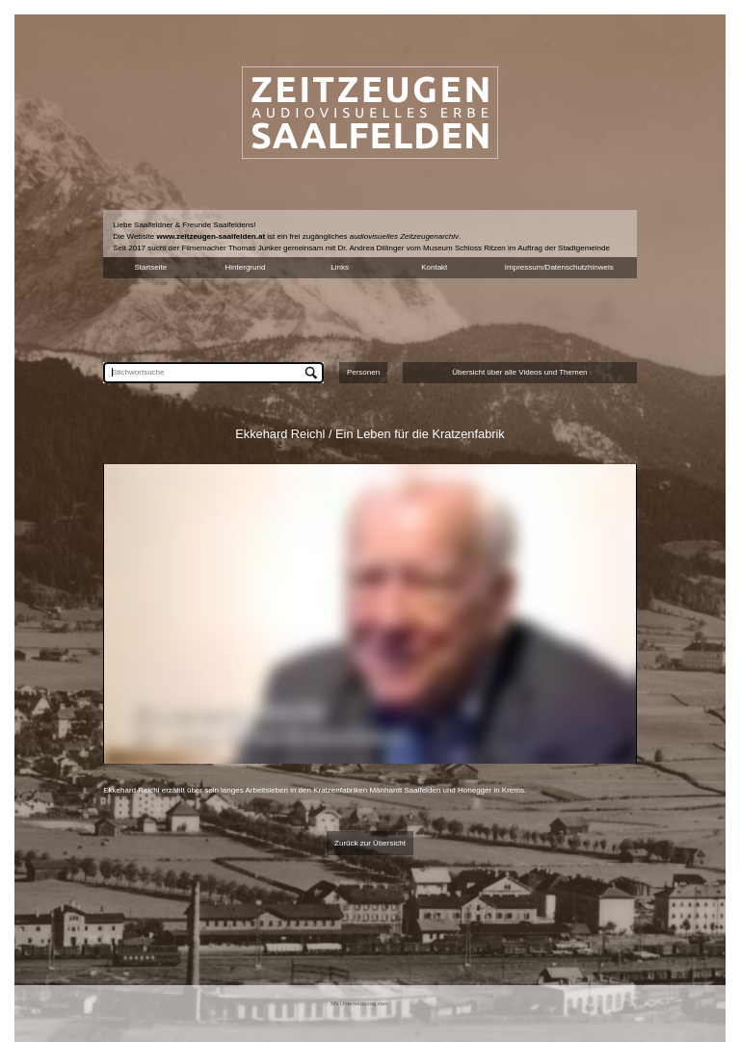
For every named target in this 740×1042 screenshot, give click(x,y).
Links (339, 267)
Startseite (150, 267)
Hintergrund (245, 267)
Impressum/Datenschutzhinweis (559, 267)
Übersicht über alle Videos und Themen (519, 372)
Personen (363, 372)
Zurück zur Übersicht (370, 843)
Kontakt (434, 267)
